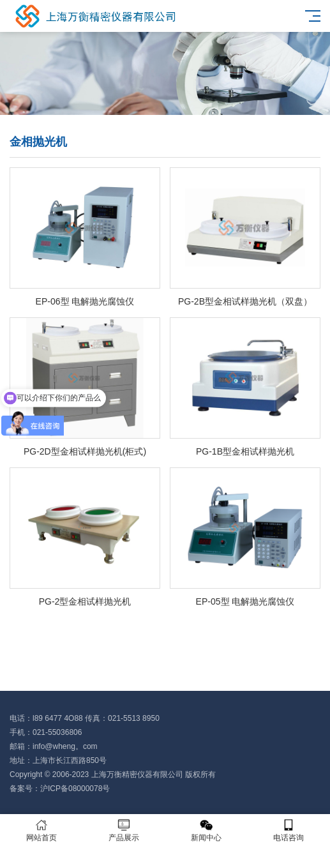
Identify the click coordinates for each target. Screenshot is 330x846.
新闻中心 (206, 830)
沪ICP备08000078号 (75, 788)
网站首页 (41, 830)
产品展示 (123, 830)
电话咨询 (289, 830)
